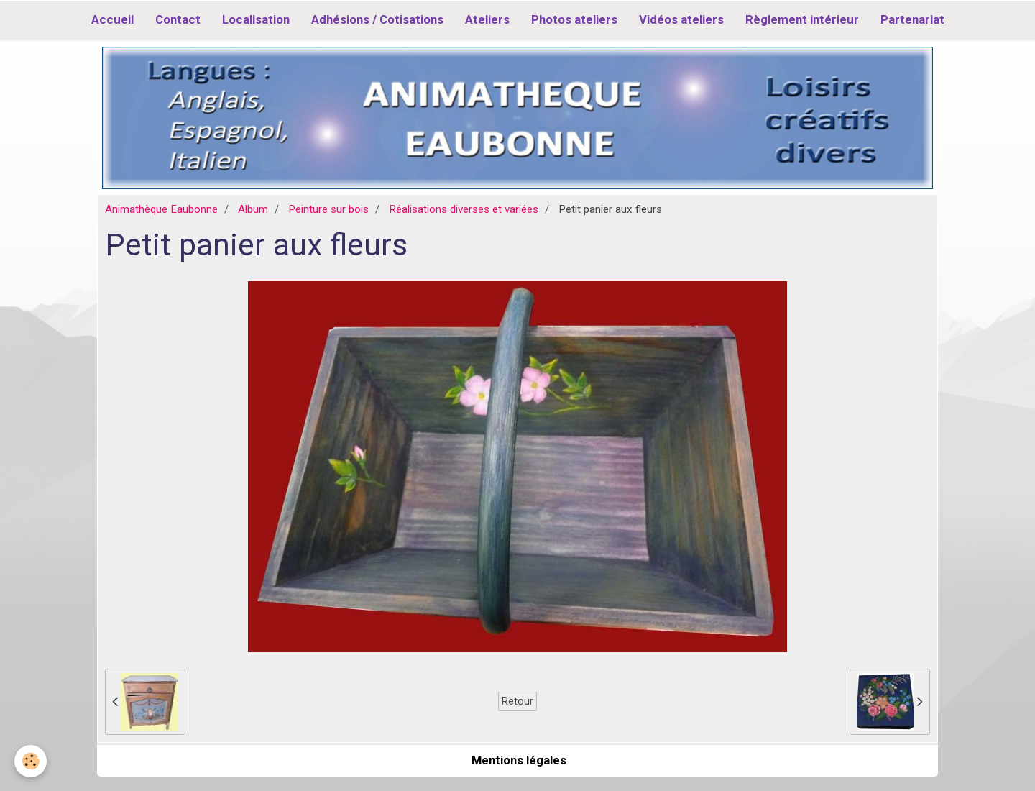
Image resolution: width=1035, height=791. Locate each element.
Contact (178, 19)
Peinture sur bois (328, 209)
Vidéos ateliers (681, 19)
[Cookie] (30, 761)
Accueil (112, 19)
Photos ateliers (574, 19)
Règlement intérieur (802, 19)
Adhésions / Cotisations (377, 19)
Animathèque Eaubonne (161, 209)
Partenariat (912, 19)
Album (253, 209)
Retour (517, 701)
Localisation (256, 19)
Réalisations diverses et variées (463, 209)
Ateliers (487, 19)
